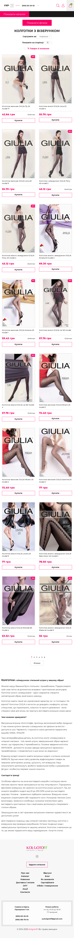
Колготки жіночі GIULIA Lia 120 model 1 (55, 331)
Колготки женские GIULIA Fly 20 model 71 (16, 107)
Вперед (37, 663)
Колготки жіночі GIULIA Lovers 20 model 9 (16, 555)
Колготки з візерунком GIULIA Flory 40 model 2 (54, 182)
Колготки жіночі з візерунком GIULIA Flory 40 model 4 (18, 257)
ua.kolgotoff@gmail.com (52, 919)
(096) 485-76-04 (22, 920)
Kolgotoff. (33, 929)
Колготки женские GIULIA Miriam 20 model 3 (54, 406)
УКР (6, 5)
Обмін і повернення (47, 886)
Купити (18, 120)
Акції (25, 889)
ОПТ (25, 886)
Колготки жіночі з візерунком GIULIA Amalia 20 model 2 (55, 257)
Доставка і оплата (25, 882)
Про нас (25, 873)
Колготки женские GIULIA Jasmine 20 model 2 (55, 481)
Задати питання (37, 864)
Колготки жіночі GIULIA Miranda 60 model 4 (17, 629)
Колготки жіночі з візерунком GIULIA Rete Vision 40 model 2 (55, 555)
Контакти (25, 892)
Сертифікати (47, 882)
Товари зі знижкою (38, 48)
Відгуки (47, 873)
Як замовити (47, 879)
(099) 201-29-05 (22, 916)
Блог (47, 876)
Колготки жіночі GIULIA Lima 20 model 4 (52, 107)
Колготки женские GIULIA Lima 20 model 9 (17, 182)
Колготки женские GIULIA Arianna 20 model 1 (18, 331)
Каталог (25, 876)
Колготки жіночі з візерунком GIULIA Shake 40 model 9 (55, 629)
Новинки (25, 879)
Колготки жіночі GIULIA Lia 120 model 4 (18, 406)
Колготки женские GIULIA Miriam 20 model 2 (17, 481)
